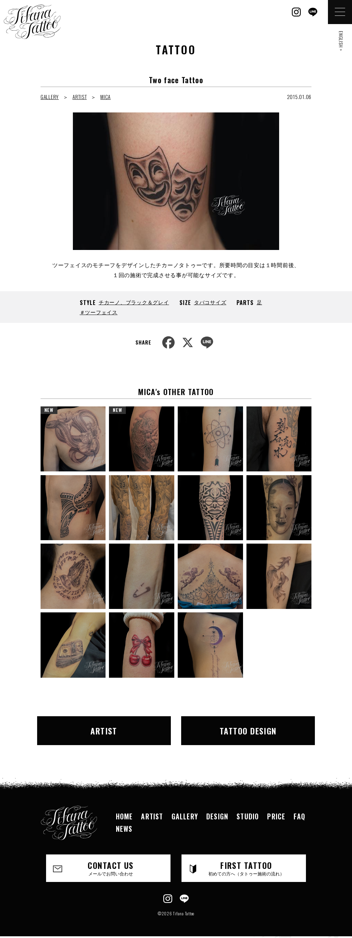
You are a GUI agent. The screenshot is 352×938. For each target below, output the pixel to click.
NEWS (124, 829)
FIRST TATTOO (246, 868)
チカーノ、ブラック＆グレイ (134, 302)
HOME (124, 816)
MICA (105, 96)
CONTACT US (110, 868)
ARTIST (80, 96)
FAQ (299, 816)
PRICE (276, 816)
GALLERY (50, 96)
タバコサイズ (210, 302)
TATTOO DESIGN (248, 730)
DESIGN (217, 816)
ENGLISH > (341, 41)
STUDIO (247, 816)
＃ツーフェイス (99, 312)
